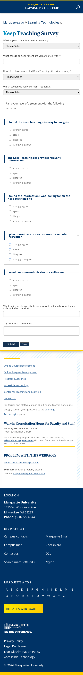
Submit (11, 344)
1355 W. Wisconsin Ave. (20, 507)
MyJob (50, 562)
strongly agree (18, 129)
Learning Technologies (42, 8)
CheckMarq (53, 545)
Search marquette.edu (19, 562)
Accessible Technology (16, 385)
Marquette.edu (13, 22)
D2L (48, 553)
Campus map (13, 545)
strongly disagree (20, 144)
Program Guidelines (15, 378)
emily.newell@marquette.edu (29, 473)
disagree (15, 139)
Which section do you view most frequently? (27, 87)
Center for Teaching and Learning (22, 391)
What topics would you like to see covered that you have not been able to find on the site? (39, 307)
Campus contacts (16, 536)
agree (14, 134)
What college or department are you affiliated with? (32, 56)
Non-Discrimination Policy (22, 652)
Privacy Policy (13, 641)
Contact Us (10, 398)
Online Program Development (20, 372)
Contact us (11, 553)
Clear (24, 344)
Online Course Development (19, 365)
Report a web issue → (23, 609)
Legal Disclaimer (15, 646)
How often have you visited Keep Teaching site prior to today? (37, 71)
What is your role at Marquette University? (27, 40)
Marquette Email (57, 536)
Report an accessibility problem (21, 462)
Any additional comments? (17, 323)
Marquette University (42, 4)
